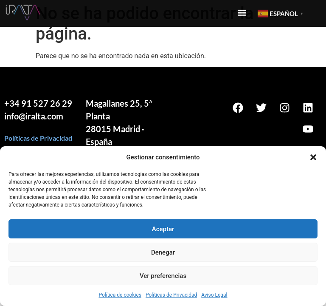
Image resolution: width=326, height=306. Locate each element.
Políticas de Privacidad (171, 295)
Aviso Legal (214, 295)
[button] (313, 157)
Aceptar (163, 229)
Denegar (163, 252)
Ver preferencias (163, 276)
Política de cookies (119, 295)
